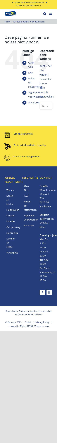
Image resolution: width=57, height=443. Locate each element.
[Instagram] (49, 292)
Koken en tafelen (10, 199)
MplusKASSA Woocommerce (35, 326)
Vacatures (34, 102)
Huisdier (10, 221)
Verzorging (11, 252)
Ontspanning (11, 227)
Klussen (10, 215)
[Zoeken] (43, 105)
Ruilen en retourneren (28, 205)
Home (7, 21)
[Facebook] (42, 292)
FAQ (30, 72)
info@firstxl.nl (47, 218)
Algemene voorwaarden (28, 217)
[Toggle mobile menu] (50, 13)
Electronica (11, 232)
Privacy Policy (42, 321)
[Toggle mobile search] (44, 13)
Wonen (10, 190)
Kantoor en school (10, 242)
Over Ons (26, 188)
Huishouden (11, 209)
